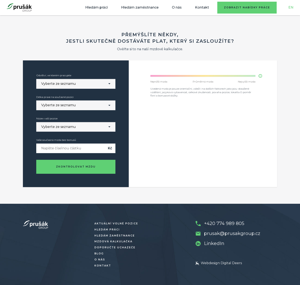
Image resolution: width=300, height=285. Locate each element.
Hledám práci (96, 7)
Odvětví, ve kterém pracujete (53, 75)
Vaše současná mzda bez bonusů (56, 139)
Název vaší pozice (47, 118)
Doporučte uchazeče (114, 247)
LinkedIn (214, 243)
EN (290, 7)
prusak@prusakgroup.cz (232, 233)
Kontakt (202, 7)
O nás (177, 7)
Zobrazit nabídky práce (247, 7)
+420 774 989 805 (224, 223)
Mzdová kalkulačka (113, 241)
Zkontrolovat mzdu (76, 166)
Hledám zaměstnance (140, 7)
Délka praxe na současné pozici (55, 97)
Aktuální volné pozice (116, 223)
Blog (99, 253)
